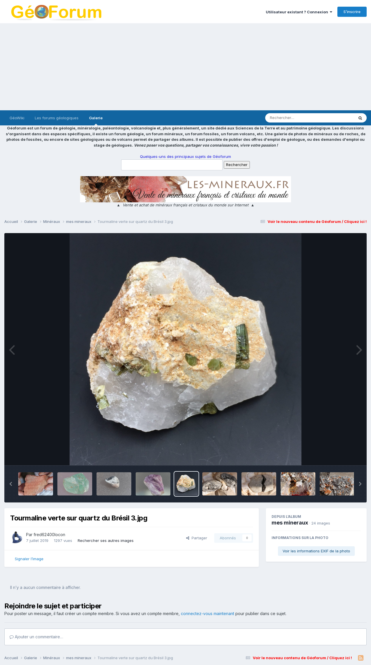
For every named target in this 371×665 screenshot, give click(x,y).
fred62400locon (49, 534)
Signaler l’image (29, 558)
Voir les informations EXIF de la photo (316, 551)
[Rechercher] (293, 117)
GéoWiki (17, 118)
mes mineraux (290, 523)
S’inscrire (352, 11)
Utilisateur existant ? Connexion (299, 12)
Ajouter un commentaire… (36, 636)
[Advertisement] (185, 66)
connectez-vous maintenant (207, 613)
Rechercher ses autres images (106, 540)
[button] (10, 483)
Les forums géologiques (57, 118)
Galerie (96, 120)
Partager (196, 538)
